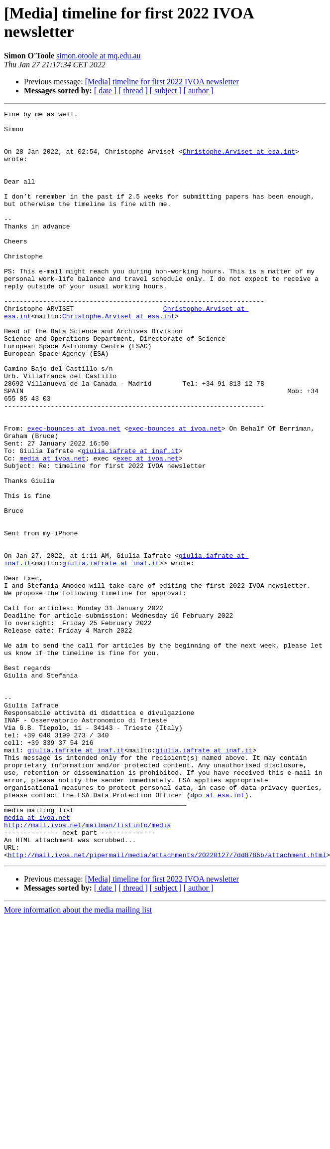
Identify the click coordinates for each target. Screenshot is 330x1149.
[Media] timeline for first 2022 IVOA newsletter (162, 81)
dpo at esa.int (217, 932)
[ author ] (199, 90)
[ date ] (105, 90)
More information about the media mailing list (78, 1059)
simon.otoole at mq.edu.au (98, 55)
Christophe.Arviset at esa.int (239, 160)
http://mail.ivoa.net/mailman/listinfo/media (87, 968)
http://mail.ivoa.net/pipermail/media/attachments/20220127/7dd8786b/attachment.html (167, 1004)
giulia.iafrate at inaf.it (130, 519)
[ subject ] (166, 90)
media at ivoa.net (52, 528)
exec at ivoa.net (147, 528)
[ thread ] (133, 90)
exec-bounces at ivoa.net (73, 492)
